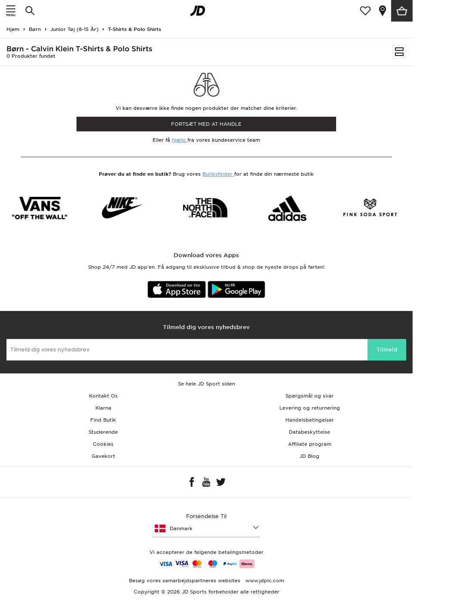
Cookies (103, 444)
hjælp (179, 140)
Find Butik (103, 420)
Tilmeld (387, 349)
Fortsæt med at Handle (206, 124)
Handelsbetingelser (309, 420)
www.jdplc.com (264, 581)
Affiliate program (309, 444)
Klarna (103, 408)
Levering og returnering (309, 408)
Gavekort (103, 456)
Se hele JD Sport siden (206, 384)
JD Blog (309, 456)
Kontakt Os (103, 396)
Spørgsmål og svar (309, 396)
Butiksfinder (218, 174)
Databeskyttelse (309, 432)
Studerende (103, 432)
